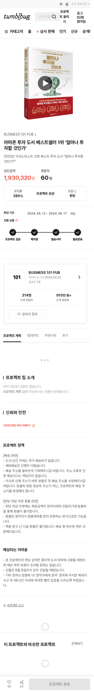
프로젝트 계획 (12, 336)
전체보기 (77, 643)
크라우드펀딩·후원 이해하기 (19, 426)
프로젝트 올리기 (64, 17)
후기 (65, 335)
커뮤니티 (50, 335)
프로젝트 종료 (59, 684)
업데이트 (33, 335)
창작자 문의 (27, 314)
